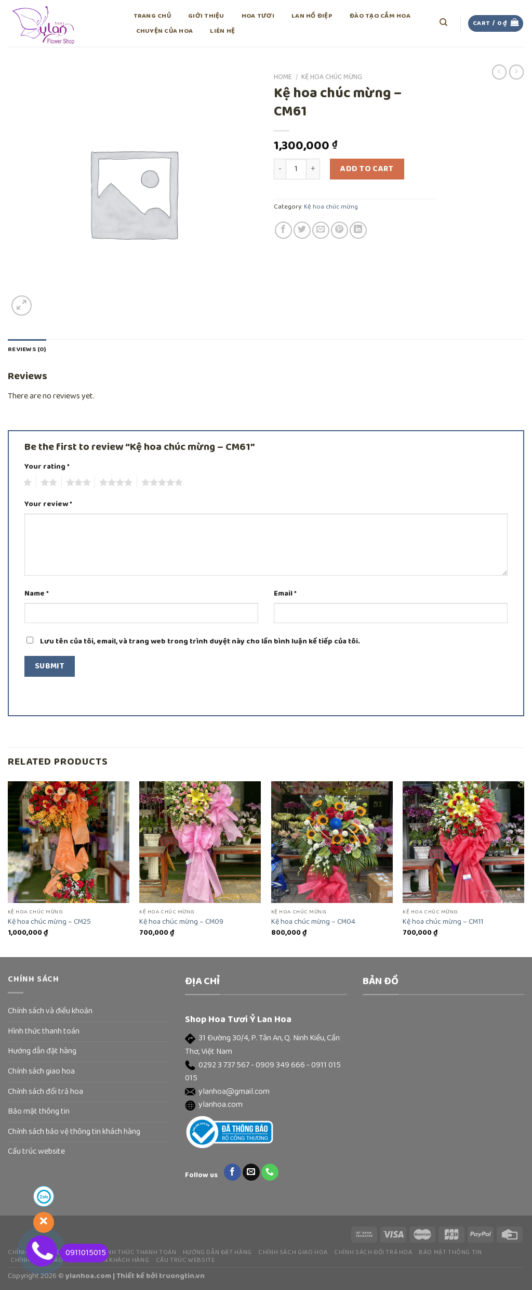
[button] (266, 1045)
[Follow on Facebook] (232, 1172)
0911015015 (83, 1253)
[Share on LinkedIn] (358, 230)
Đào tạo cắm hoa (380, 15)
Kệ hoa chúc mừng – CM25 (49, 922)
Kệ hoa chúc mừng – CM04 (313, 922)
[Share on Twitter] (302, 230)
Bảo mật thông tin (39, 1111)
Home (283, 77)
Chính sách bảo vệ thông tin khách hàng (74, 1132)
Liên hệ (222, 30)
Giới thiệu (206, 15)
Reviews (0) (27, 349)
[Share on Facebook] (283, 230)
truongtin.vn (182, 1276)
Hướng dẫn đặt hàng (42, 1051)
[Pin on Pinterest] (339, 230)
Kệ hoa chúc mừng (331, 77)
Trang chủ (152, 15)
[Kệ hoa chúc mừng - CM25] (68, 842)
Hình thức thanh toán (43, 1031)
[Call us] (269, 1172)
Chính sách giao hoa (41, 1071)
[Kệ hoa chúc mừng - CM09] (200, 842)
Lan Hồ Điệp (311, 15)
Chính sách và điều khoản (50, 1011)
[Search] (444, 22)
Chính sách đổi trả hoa (45, 1092)
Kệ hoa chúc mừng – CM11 (443, 922)
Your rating (47, 467)
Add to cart (366, 169)
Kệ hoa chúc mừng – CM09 (181, 922)
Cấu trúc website (36, 1151)
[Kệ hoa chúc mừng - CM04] (332, 842)
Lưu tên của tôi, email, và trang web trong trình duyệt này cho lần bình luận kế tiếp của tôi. (200, 641)
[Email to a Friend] (320, 230)
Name (36, 594)
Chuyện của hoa (164, 30)
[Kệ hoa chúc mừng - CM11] (463, 842)
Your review (48, 504)
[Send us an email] (251, 1172)
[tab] (27, 349)
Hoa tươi (258, 15)
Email (285, 594)
